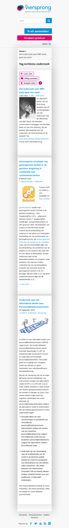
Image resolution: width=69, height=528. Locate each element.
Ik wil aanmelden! (38, 31)
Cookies (46, 515)
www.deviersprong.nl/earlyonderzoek (34, 139)
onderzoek (40, 96)
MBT (32, 96)
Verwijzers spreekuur (34, 38)
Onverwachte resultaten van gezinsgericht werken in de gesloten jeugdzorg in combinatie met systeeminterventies (33, 168)
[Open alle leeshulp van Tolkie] (40, 83)
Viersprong (42, 313)
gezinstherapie (27, 181)
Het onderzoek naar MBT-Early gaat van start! (32, 56)
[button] (45, 44)
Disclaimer (23, 515)
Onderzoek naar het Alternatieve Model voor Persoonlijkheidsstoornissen (34, 303)
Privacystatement (35, 515)
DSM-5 (24, 313)
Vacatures (34, 517)
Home (22, 51)
